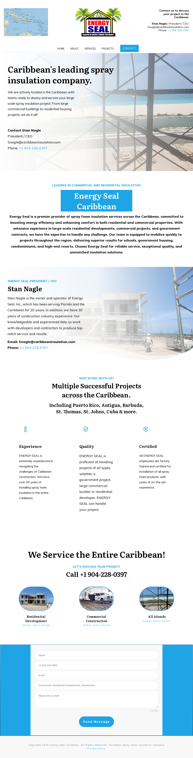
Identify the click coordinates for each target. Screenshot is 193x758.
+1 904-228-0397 (178, 30)
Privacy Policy (96, 748)
